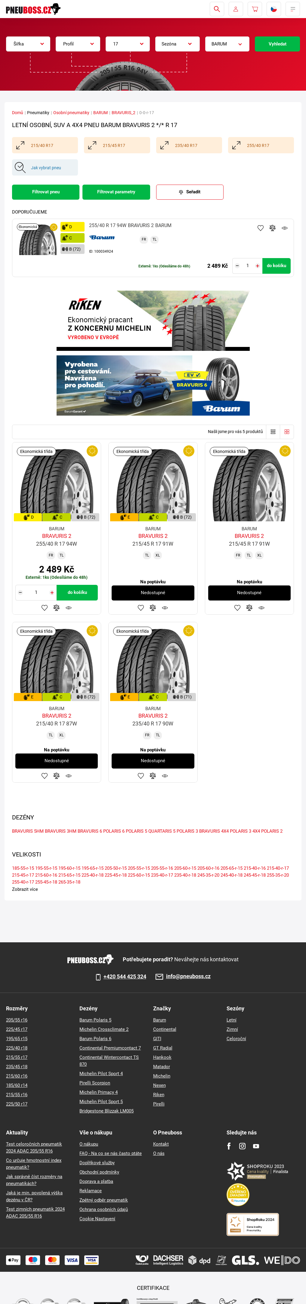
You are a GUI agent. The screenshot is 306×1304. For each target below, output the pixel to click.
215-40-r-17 (278, 868)
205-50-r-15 (116, 868)
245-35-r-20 (208, 875)
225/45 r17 (16, 1029)
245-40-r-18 (232, 875)
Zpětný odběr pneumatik (103, 1200)
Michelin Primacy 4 (98, 1092)
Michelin (161, 1076)
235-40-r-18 (185, 875)
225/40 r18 (16, 1048)
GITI (157, 1038)
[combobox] (28, 43)
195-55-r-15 (46, 868)
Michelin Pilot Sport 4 (101, 1073)
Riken (158, 1094)
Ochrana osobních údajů (103, 1209)
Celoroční (236, 1038)
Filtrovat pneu (46, 192)
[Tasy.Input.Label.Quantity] (247, 265)
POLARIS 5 (136, 831)
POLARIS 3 (187, 831)
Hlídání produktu (285, 228)
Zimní (232, 1029)
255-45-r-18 (46, 882)
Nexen (159, 1085)
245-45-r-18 (255, 875)
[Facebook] (229, 1146)
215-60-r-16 (46, 875)
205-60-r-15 (185, 868)
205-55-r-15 (139, 868)
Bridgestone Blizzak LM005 (106, 1111)
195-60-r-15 (69, 868)
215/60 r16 (16, 1076)
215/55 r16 (16, 1094)
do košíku (276, 265)
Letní (231, 1020)
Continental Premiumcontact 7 (110, 1048)
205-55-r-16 (162, 868)
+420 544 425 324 (125, 977)
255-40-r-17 (23, 882)
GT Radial (162, 1048)
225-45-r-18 (116, 875)
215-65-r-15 (69, 875)
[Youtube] (256, 1146)
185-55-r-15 (23, 868)
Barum (159, 1020)
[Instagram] (242, 1146)
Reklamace (90, 1190)
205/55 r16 (16, 1020)
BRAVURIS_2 (123, 112)
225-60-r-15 (139, 875)
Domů (17, 112)
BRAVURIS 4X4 (214, 831)
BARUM (100, 112)
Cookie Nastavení (97, 1218)
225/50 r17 (16, 1104)
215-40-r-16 (255, 868)
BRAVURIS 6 (90, 831)
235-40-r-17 (162, 875)
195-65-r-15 (93, 868)
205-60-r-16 (208, 868)
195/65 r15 (16, 1038)
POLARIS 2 (272, 831)
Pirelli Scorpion (94, 1083)
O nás (159, 1153)
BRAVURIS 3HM (60, 831)
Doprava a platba (96, 1181)
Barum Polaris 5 (95, 1020)
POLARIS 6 (114, 831)
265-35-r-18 (69, 882)
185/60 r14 (16, 1085)
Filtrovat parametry (116, 192)
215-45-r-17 (23, 875)
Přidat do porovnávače (273, 228)
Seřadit (193, 192)
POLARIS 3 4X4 (245, 831)
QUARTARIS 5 (161, 831)
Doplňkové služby (97, 1162)
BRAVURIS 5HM (28, 831)
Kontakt (161, 1144)
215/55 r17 (16, 1057)
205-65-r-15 (232, 868)
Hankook (162, 1057)
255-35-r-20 (278, 875)
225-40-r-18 (93, 875)
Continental (164, 1029)
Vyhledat (277, 44)
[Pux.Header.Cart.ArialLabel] (255, 9)
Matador (161, 1066)
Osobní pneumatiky (71, 112)
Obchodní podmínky (99, 1172)
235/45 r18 (16, 1066)
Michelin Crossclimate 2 (103, 1029)
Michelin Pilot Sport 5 (101, 1101)
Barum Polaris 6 (95, 1038)
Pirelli (159, 1104)
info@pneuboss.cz (188, 976)
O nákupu (88, 1144)
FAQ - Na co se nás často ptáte (110, 1153)
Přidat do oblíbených (261, 228)
